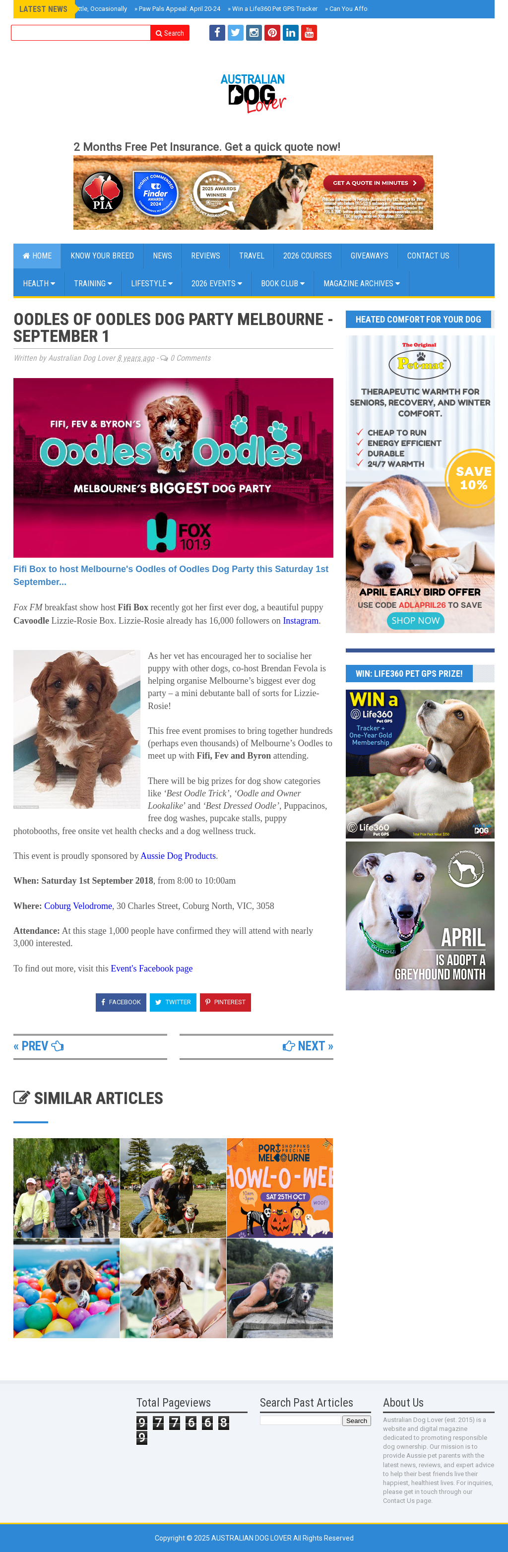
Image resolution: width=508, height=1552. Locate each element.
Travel (251, 255)
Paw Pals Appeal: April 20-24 (177, 8)
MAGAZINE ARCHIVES (361, 283)
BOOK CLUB (283, 283)
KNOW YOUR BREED (102, 255)
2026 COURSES (307, 255)
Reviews (205, 255)
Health (39, 283)
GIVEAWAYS (369, 255)
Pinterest (225, 1002)
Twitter (173, 1002)
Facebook (121, 1002)
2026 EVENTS (216, 283)
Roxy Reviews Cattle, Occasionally (76, 8)
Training (93, 283)
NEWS (162, 255)
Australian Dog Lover (252, 1538)
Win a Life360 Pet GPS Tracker (273, 8)
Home (37, 255)
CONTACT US (428, 255)
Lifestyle (152, 283)
